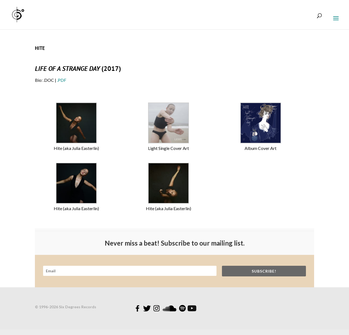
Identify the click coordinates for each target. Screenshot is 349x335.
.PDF (61, 80)
